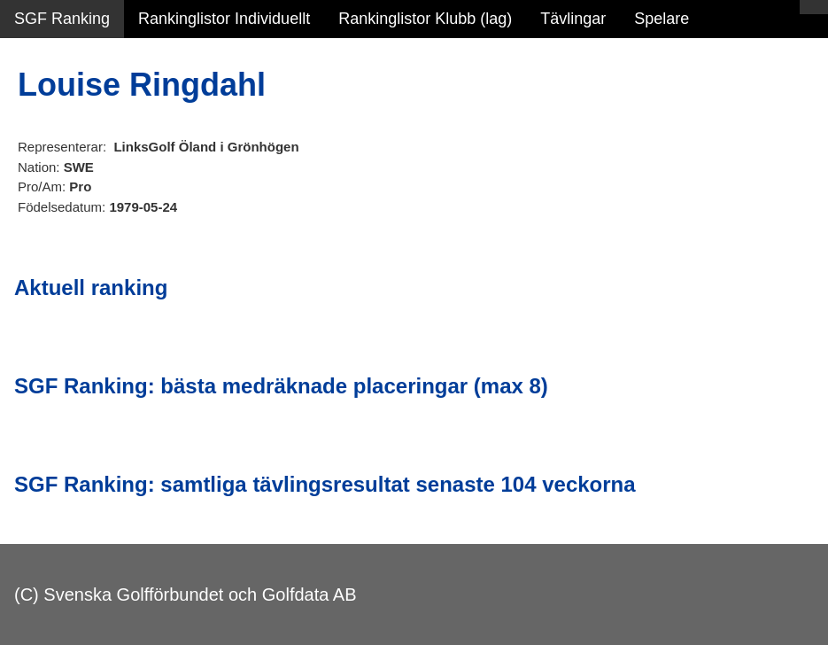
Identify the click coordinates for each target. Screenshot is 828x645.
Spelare (661, 18)
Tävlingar (573, 18)
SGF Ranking (62, 18)
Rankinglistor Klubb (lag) (425, 18)
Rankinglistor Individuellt (224, 18)
